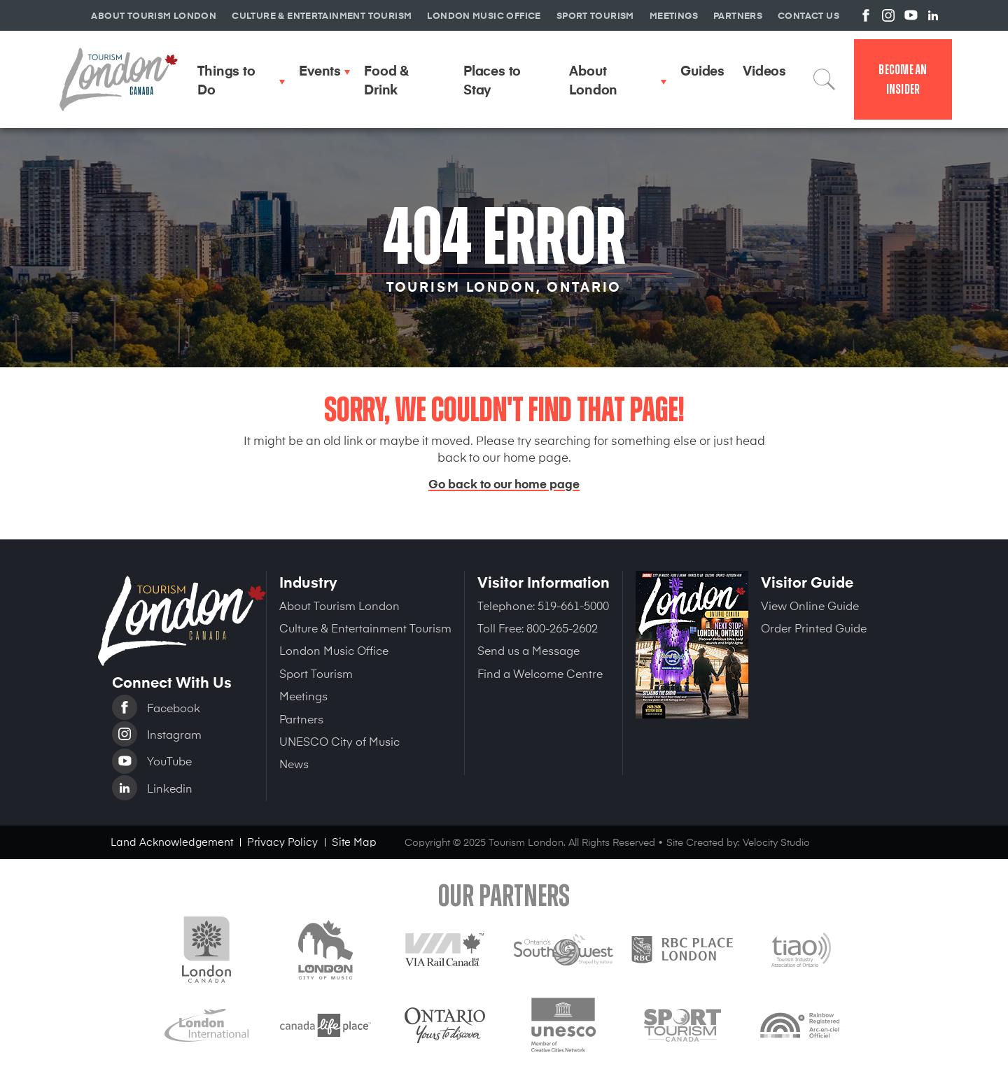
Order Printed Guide (814, 627)
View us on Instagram (888, 15)
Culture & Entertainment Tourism (365, 627)
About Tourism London (339, 605)
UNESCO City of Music (339, 741)
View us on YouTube (911, 15)
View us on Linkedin (933, 15)
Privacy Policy (282, 841)
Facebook (173, 707)
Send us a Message (528, 650)
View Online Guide (810, 605)
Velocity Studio (776, 842)
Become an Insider (902, 79)
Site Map (354, 841)
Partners (301, 718)
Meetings (303, 695)
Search (824, 79)
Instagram (174, 734)
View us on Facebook (866, 15)
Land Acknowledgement (172, 841)
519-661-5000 (573, 605)
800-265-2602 (562, 627)
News (294, 763)
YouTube (169, 760)
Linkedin (169, 787)
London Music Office (333, 650)
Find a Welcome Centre (540, 673)
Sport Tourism (316, 673)
